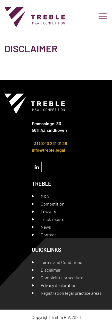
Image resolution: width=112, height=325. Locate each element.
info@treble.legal (48, 149)
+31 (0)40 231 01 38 (49, 143)
